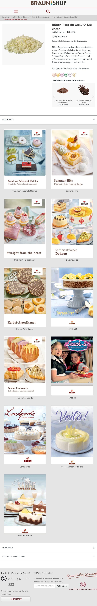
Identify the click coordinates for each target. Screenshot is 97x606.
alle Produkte (16, 17)
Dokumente (7, 547)
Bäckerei (26, 17)
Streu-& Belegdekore (71, 17)
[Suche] (48, 11)
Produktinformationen (13, 556)
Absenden (62, 586)
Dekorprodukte (57, 17)
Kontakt (16, 599)
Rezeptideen (8, 119)
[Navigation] (16, 11)
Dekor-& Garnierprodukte (40, 17)
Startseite (5, 17)
